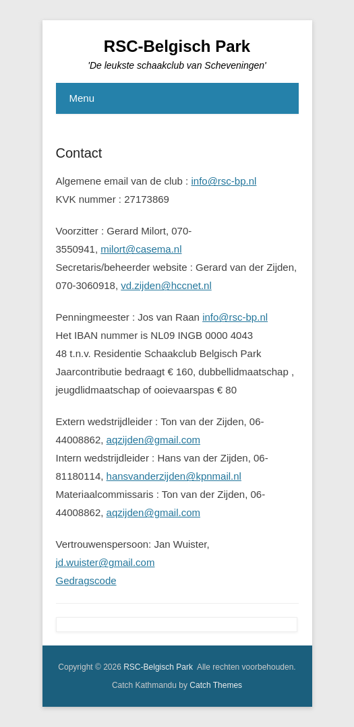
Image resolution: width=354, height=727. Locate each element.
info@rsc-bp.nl (223, 181)
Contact (79, 153)
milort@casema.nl (140, 249)
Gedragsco (80, 580)
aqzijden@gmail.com (153, 439)
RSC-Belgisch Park (177, 46)
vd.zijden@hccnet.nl (166, 285)
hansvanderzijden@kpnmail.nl (174, 476)
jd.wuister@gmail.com (105, 562)
